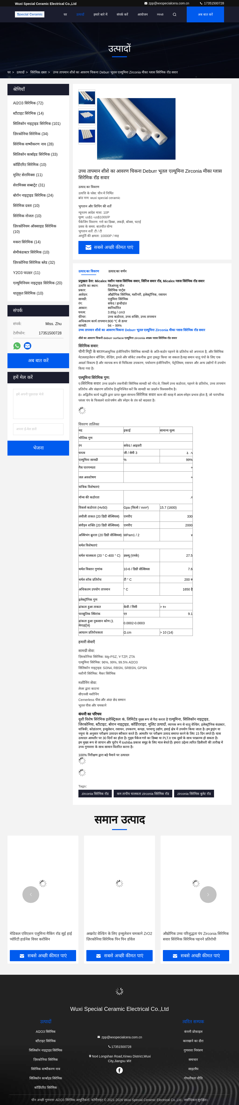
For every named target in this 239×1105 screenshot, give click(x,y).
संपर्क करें (122, 14)
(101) (37, 124)
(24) (33, 195)
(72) (28, 103)
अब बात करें (205, 14)
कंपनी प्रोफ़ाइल (193, 1031)
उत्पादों (80, 14)
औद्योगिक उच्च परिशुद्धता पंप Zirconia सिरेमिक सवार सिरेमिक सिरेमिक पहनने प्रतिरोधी (196, 936)
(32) (34, 262)
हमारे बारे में (100, 14)
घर (65, 14)
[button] (30, 894)
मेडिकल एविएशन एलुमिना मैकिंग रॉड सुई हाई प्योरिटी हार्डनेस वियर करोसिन (41, 936)
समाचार (193, 1059)
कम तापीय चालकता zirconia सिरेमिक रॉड (143, 794)
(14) (28, 113)
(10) (29, 165)
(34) (30, 134)
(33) (35, 154)
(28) (33, 144)
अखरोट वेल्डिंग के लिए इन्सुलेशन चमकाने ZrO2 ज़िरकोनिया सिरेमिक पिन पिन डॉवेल (119, 936)
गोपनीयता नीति (193, 1078)
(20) (37, 283)
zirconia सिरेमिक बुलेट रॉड (194, 794)
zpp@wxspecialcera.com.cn (167, 3)
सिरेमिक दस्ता (38, 72)
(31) (29, 185)
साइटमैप (193, 1069)
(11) (27, 175)
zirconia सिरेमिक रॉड (95, 794)
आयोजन (142, 14)
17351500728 (211, 3)
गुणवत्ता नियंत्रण (193, 1050)
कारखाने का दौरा (193, 1041)
